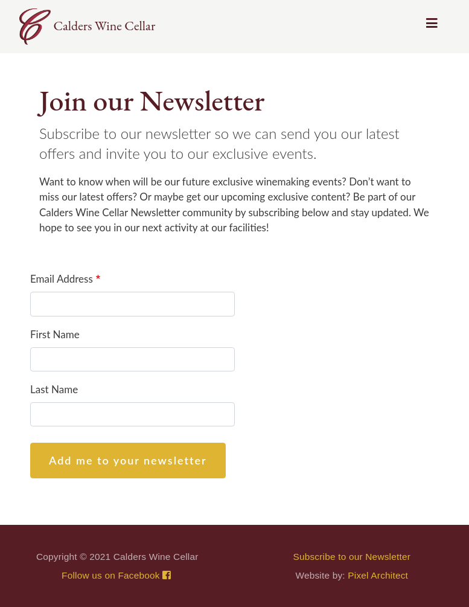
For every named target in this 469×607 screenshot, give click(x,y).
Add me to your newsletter (128, 460)
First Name (55, 334)
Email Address (61, 278)
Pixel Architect (378, 575)
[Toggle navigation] (432, 26)
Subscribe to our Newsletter (351, 556)
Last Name (54, 389)
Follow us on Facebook (117, 575)
